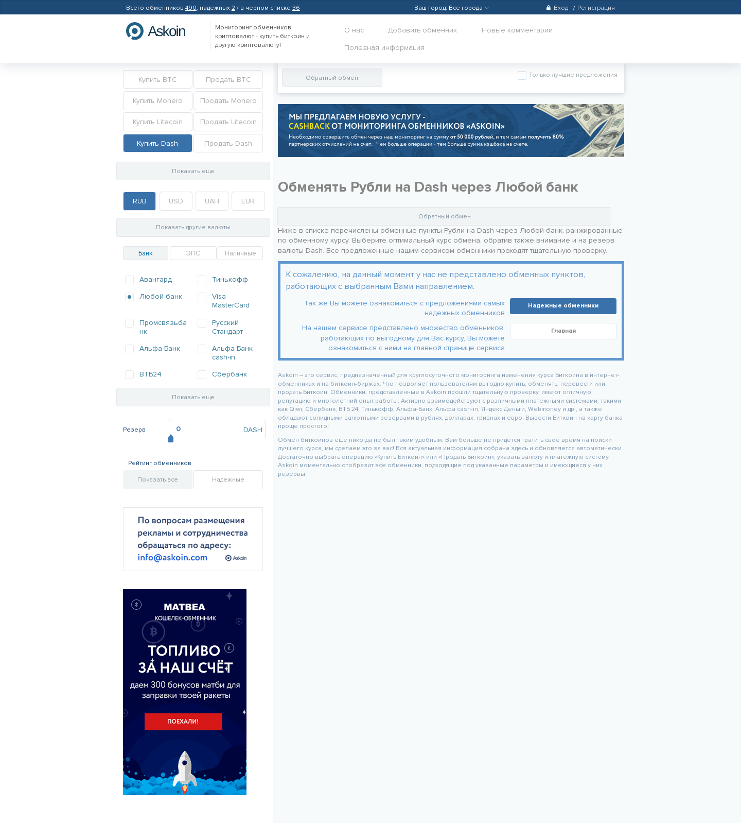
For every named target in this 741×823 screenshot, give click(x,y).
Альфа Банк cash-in (232, 353)
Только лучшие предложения (572, 75)
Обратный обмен (332, 78)
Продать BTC (228, 79)
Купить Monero (158, 100)
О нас (354, 30)
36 (296, 8)
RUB (140, 201)
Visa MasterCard (231, 301)
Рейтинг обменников (159, 463)
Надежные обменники (563, 306)
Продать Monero (228, 100)
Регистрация (596, 8)
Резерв (134, 430)
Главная (563, 331)
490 (191, 8)
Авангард (155, 279)
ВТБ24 (150, 374)
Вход (557, 8)
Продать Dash (228, 143)
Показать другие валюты (193, 227)
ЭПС (193, 253)
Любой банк (160, 296)
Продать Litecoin (228, 121)
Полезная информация (384, 47)
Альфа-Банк (159, 348)
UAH (212, 201)
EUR (248, 201)
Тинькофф (230, 279)
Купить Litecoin (158, 121)
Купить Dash (157, 143)
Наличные (240, 253)
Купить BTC (157, 79)
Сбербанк (229, 374)
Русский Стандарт (227, 327)
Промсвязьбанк (163, 327)
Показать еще (193, 171)
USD (176, 201)
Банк (145, 253)
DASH (252, 429)
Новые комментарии (517, 30)
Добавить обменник (422, 30)
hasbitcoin (163, 31)
